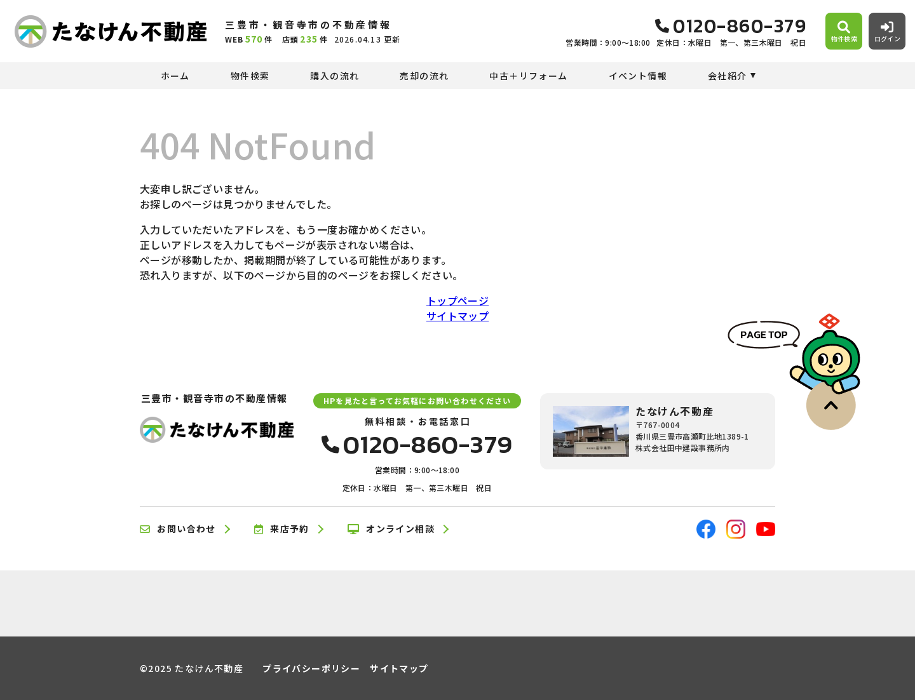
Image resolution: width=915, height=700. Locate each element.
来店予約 (281, 529)
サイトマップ (457, 315)
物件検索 (250, 75)
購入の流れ (334, 75)
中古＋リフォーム (528, 75)
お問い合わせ (178, 529)
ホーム (175, 75)
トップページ (457, 300)
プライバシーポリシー (311, 668)
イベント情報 (638, 75)
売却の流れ (424, 75)
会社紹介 (727, 75)
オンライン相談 (391, 529)
